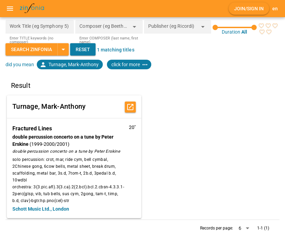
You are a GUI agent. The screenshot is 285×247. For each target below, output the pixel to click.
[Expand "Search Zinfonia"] (63, 49)
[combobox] (103, 29)
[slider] (234, 27)
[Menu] (10, 8)
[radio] (261, 26)
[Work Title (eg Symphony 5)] (40, 27)
